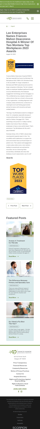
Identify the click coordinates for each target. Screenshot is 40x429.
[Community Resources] (20, 368)
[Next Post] (26, 205)
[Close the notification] (38, 4)
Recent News (10, 198)
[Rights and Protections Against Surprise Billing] (20, 380)
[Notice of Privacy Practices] (20, 371)
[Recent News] (6, 26)
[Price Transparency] (20, 363)
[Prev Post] (12, 205)
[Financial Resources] (20, 365)
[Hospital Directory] (20, 376)
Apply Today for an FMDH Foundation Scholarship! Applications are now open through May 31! (14, 11)
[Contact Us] (20, 374)
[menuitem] (20, 414)
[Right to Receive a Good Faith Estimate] (20, 384)
